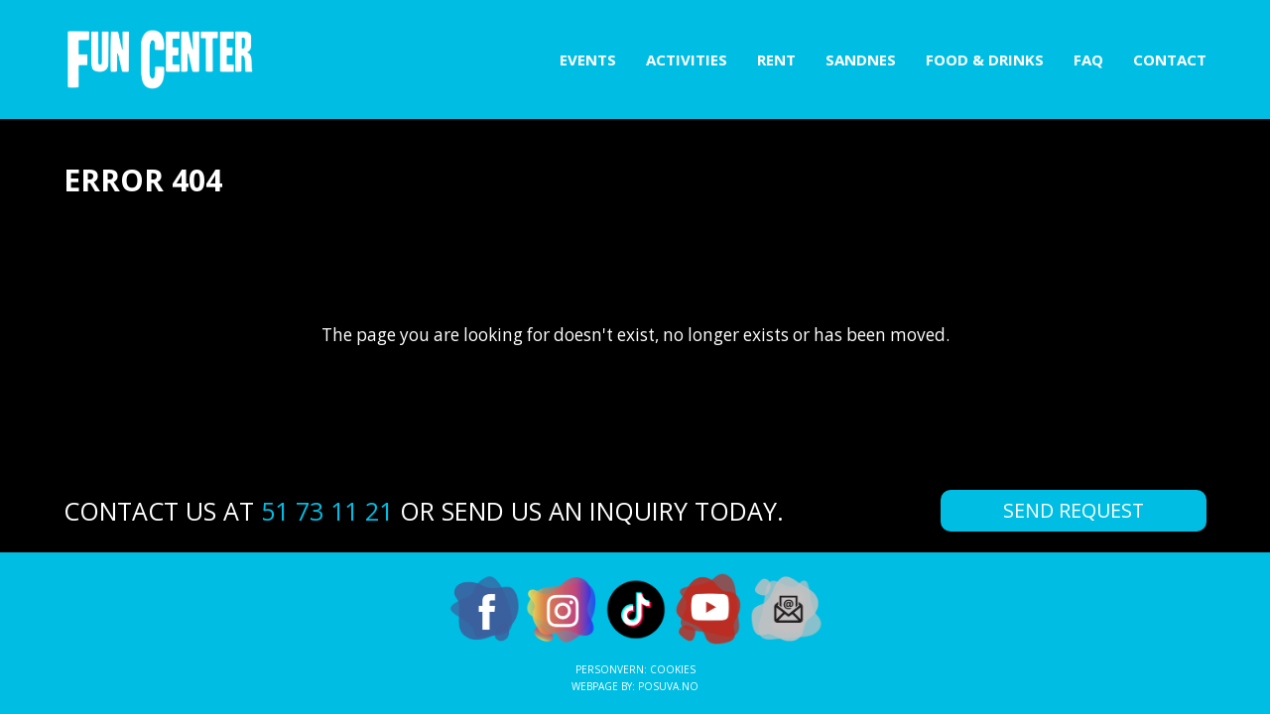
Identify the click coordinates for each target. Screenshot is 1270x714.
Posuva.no (668, 686)
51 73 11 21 (327, 511)
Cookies (673, 669)
